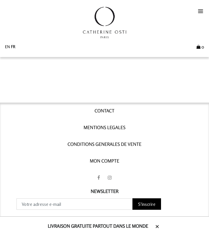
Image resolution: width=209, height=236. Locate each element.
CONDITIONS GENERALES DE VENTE (105, 144)
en (8, 46)
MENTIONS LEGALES (104, 127)
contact (105, 111)
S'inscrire (146, 204)
